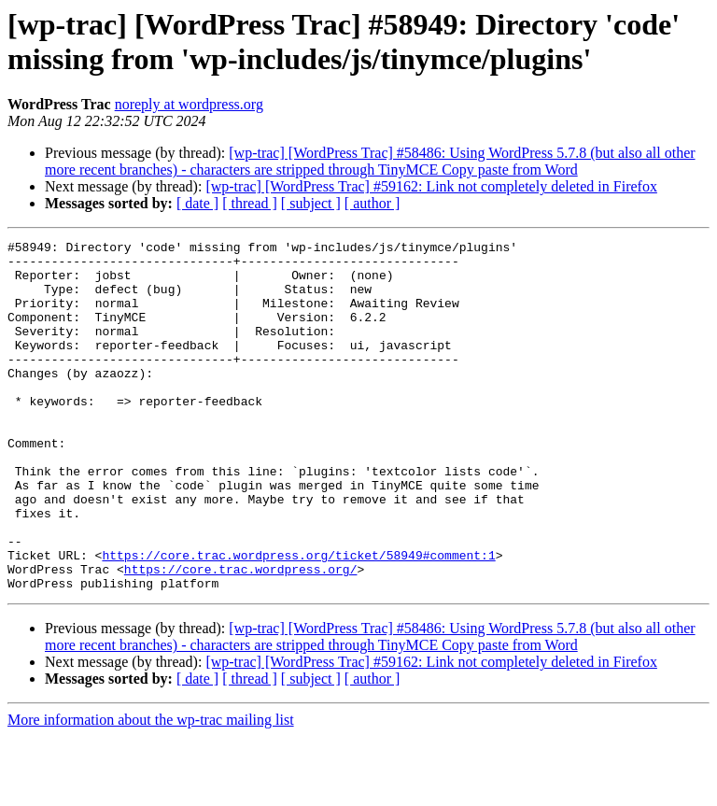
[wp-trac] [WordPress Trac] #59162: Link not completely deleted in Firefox (431, 186)
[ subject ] (311, 203)
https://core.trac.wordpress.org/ (241, 636)
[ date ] (197, 203)
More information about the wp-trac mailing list (150, 790)
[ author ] (372, 203)
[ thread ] (249, 203)
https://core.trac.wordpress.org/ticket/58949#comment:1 (298, 619)
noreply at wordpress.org (189, 104)
